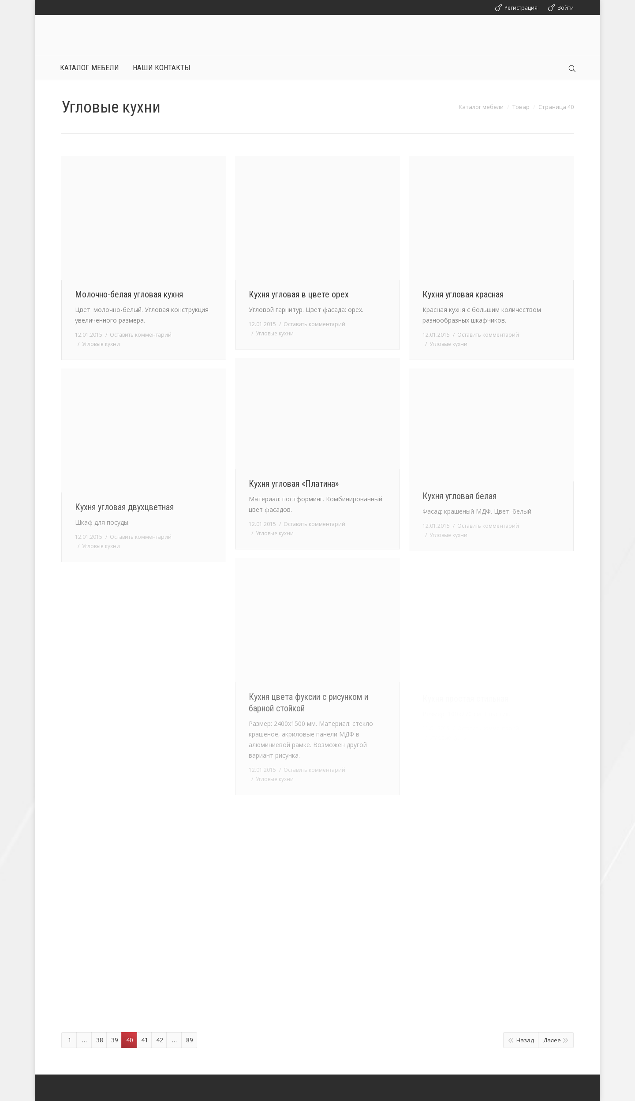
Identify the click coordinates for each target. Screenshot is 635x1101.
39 (114, 1040)
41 (144, 1040)
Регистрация (521, 7)
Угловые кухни (101, 344)
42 (159, 1040)
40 (129, 1040)
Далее (552, 1040)
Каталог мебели (481, 107)
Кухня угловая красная (463, 294)
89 (189, 1040)
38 (99, 1040)
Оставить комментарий (141, 334)
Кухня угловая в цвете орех (299, 294)
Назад (525, 1040)
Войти (565, 7)
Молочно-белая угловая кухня (129, 294)
